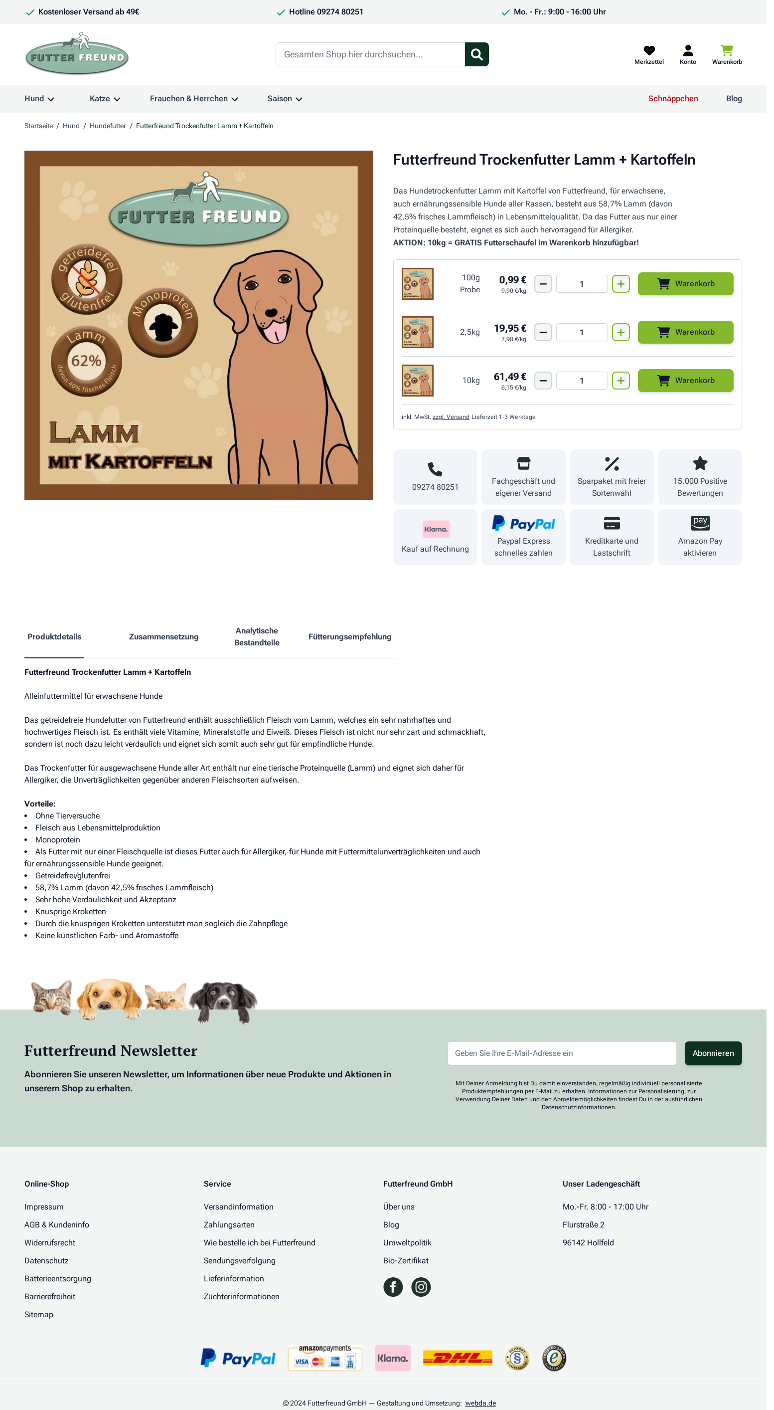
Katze (100, 98)
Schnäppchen (673, 98)
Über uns (399, 1206)
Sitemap (38, 1314)
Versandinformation (239, 1206)
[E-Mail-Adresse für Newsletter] (562, 1053)
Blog (734, 98)
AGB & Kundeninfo (56, 1224)
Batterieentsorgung (57, 1278)
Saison (280, 98)
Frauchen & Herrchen (189, 98)
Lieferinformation (234, 1278)
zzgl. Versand (451, 416)
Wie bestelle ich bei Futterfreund (259, 1242)
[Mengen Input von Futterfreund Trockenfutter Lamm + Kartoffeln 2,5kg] (582, 332)
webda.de (480, 1403)
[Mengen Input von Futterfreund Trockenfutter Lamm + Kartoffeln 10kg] (582, 381)
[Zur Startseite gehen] (77, 54)
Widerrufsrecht (49, 1242)
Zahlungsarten (229, 1224)
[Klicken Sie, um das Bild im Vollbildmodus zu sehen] (198, 325)
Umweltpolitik (407, 1242)
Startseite (38, 126)
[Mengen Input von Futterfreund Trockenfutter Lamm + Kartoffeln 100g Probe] (582, 284)
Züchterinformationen (242, 1296)
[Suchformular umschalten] (477, 54)
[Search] (370, 54)
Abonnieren (713, 1053)
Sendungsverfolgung (240, 1260)
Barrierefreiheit (49, 1296)
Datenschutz (46, 1260)
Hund (34, 98)
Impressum (44, 1206)
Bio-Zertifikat (406, 1260)
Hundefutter (108, 126)
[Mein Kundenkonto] (688, 54)
